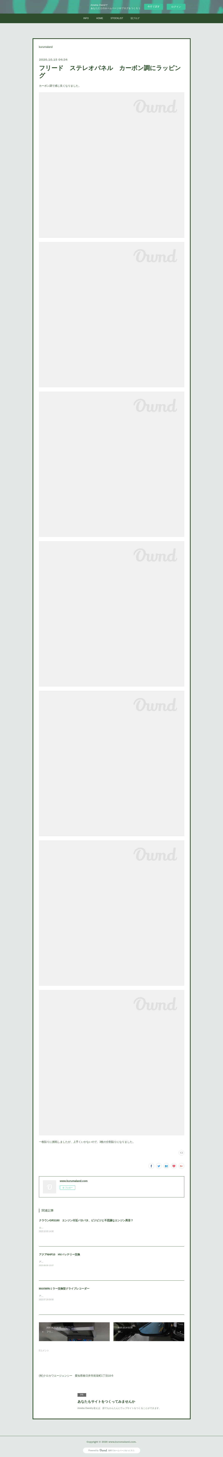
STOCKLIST (117, 18)
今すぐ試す (154, 6)
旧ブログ (135, 18)
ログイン (176, 6)
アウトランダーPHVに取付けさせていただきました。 (66, 1296)
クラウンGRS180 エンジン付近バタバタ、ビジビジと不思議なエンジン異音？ (86, 1220)
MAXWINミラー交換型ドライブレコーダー (64, 1288)
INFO (86, 18)
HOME (99, 18)
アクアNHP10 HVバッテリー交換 (59, 1254)
